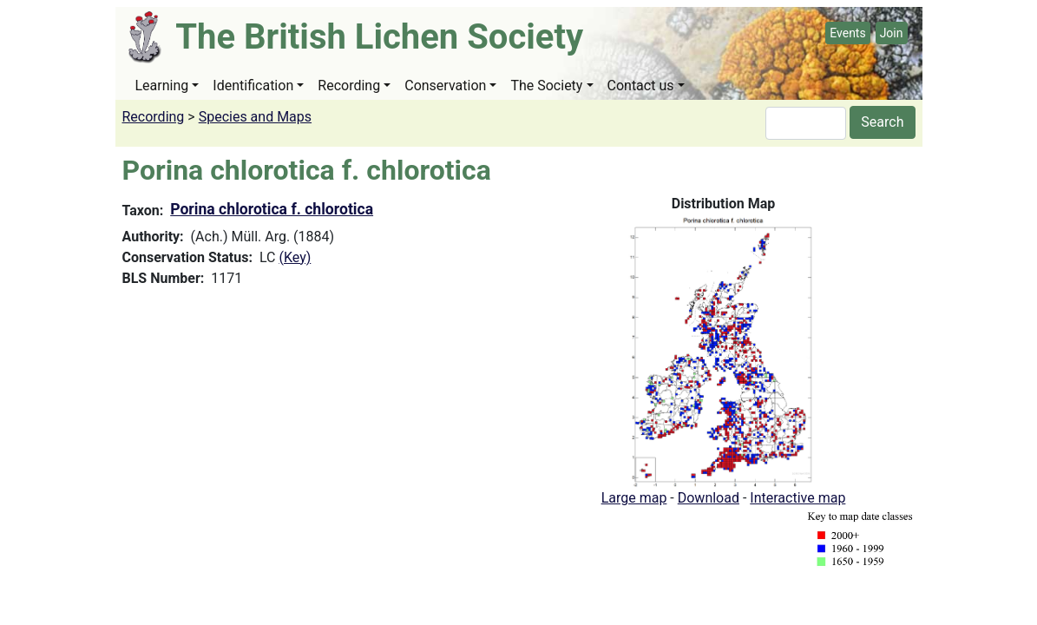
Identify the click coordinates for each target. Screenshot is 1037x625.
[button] (723, 350)
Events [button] (847, 33)
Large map (634, 498)
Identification (253, 85)
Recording (349, 85)
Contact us (640, 85)
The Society (546, 85)
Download (708, 498)
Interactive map (797, 498)
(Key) (295, 257)
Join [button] (891, 33)
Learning (162, 85)
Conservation (445, 85)
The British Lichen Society (379, 36)
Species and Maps (255, 117)
